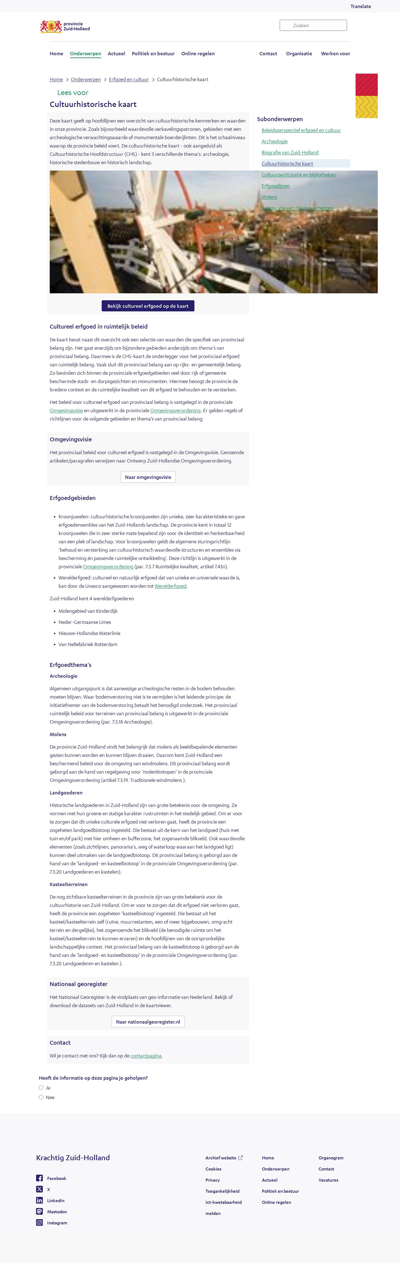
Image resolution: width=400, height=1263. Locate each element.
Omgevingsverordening (175, 410)
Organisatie (299, 53)
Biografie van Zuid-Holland (290, 152)
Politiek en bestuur (153, 53)
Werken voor (335, 53)
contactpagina (146, 1055)
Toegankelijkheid (222, 1191)
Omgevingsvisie (66, 410)
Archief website (221, 1157)
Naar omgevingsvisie (148, 477)
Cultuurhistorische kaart (287, 163)
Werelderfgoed (170, 586)
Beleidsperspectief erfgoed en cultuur (301, 130)
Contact (268, 53)
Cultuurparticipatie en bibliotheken (299, 174)
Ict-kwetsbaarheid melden (224, 1207)
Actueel (116, 53)
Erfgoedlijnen (276, 185)
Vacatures (328, 1179)
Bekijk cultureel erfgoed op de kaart (148, 306)
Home (56, 53)
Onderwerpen (85, 53)
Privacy (213, 1179)
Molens (269, 197)
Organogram (331, 1157)
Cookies (213, 1168)
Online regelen (198, 53)
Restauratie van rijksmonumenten (297, 208)
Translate (361, 6)
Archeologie (275, 141)
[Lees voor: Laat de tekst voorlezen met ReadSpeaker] (69, 92)
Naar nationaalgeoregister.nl (148, 1022)
